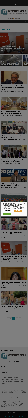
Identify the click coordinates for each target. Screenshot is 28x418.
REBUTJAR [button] (18, 210)
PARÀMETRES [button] (8, 210)
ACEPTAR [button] (7, 213)
